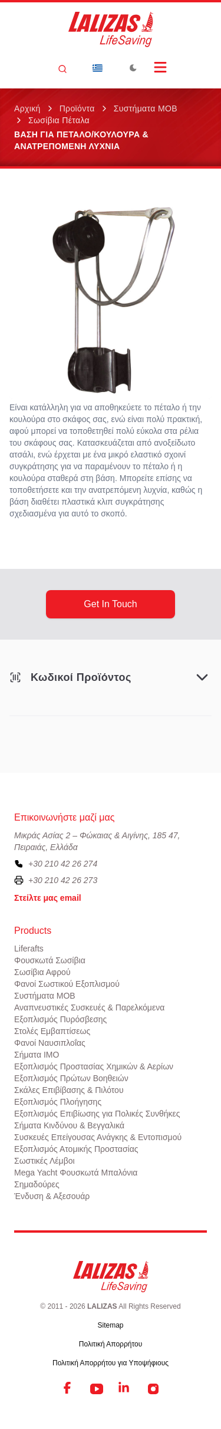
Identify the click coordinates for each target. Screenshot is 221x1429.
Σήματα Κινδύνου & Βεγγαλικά (69, 1125)
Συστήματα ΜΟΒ (145, 108)
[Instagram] (153, 1389)
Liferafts (29, 948)
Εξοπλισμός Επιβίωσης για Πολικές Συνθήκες (97, 1113)
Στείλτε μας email (47, 898)
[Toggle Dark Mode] (133, 67)
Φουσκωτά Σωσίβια (49, 960)
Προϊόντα (77, 108)
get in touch (110, 604)
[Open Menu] (160, 67)
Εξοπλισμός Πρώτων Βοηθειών (71, 1078)
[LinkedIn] (125, 1389)
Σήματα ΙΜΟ (36, 1054)
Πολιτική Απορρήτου (110, 1344)
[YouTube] (97, 1389)
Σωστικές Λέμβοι (44, 1160)
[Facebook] (68, 1389)
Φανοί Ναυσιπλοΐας (49, 1043)
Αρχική (27, 108)
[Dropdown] (97, 67)
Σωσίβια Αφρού (42, 972)
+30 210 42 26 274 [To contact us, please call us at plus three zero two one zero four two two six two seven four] (62, 863)
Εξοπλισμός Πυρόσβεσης (60, 1019)
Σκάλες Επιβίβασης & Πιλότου (69, 1090)
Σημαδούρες (37, 1184)
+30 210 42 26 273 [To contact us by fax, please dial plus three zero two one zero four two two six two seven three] (62, 880)
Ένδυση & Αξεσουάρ (52, 1196)
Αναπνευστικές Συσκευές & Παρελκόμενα (89, 1007)
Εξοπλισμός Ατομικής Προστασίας (76, 1149)
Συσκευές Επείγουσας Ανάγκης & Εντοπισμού (98, 1137)
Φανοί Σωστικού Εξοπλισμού (67, 984)
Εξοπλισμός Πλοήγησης (57, 1102)
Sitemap (110, 1325)
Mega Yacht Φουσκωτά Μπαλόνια (75, 1172)
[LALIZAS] (110, 29)
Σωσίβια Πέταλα (59, 120)
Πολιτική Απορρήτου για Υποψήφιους (110, 1363)
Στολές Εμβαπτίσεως (52, 1031)
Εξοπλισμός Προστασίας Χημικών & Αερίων (93, 1066)
